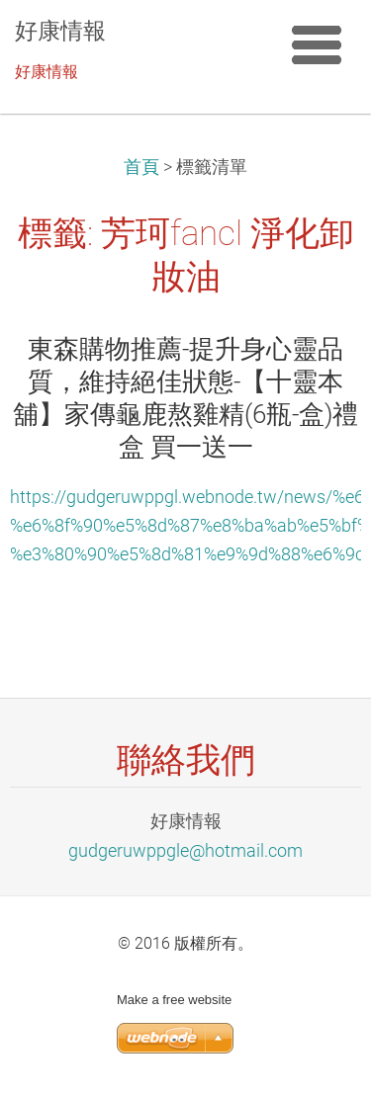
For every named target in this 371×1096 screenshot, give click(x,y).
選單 (316, 44)
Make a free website (174, 999)
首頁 (141, 167)
